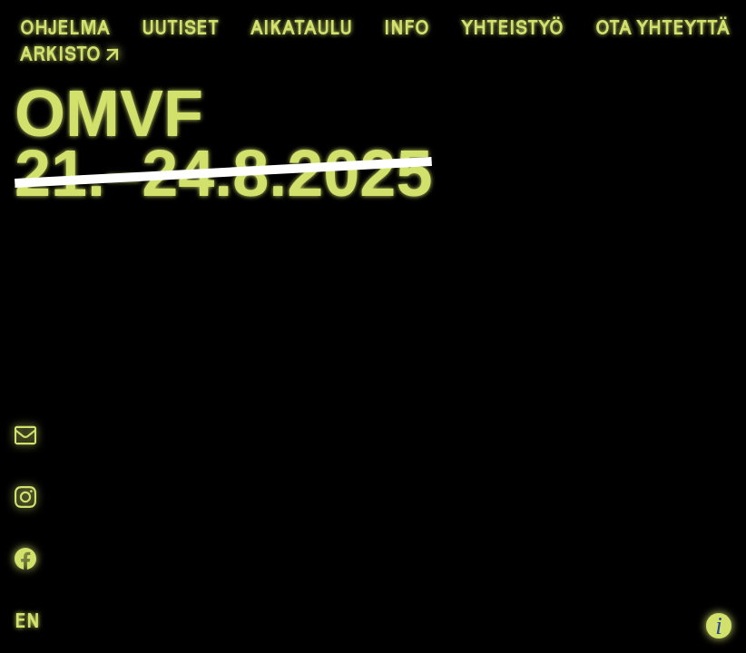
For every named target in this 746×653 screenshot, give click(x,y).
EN (27, 620)
